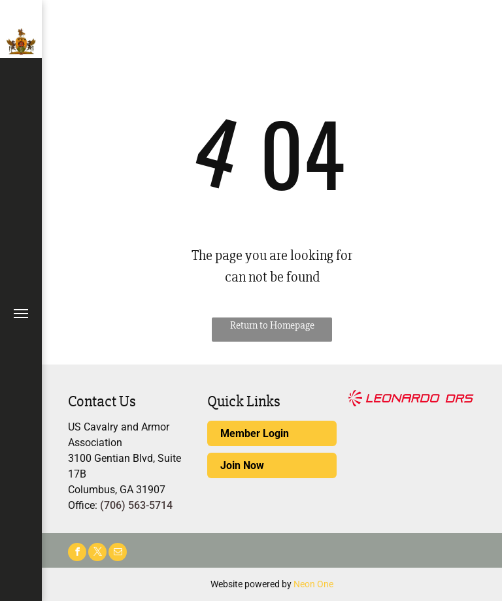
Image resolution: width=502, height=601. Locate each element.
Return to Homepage (272, 325)
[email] (118, 553)
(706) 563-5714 (136, 505)
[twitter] (97, 553)
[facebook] (77, 553)
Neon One (313, 584)
